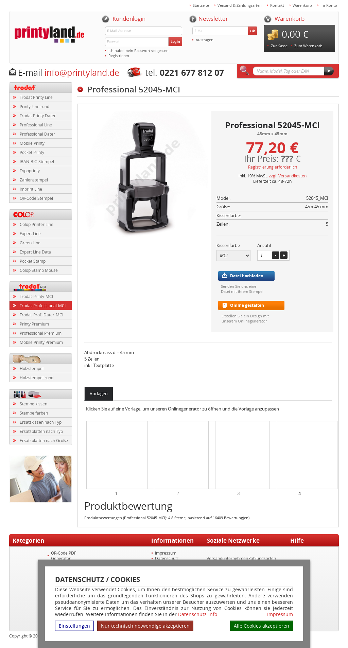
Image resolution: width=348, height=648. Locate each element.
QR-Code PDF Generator (63, 555)
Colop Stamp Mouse (39, 270)
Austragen (204, 39)
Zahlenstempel (34, 179)
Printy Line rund (34, 106)
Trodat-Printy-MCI (36, 296)
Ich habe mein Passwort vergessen (138, 50)
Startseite (201, 5)
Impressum (280, 614)
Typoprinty (30, 170)
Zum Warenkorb (308, 45)
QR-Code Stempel (36, 198)
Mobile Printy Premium (41, 342)
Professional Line (36, 124)
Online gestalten (247, 305)
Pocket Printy (32, 152)
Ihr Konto (328, 5)
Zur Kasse (279, 45)
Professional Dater (37, 134)
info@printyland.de (82, 72)
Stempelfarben (34, 413)
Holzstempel (32, 368)
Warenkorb (302, 5)
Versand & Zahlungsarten (240, 5)
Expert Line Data (35, 252)
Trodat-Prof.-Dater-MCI (41, 314)
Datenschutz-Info (197, 614)
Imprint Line (31, 189)
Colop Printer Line (36, 224)
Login (175, 41)
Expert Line (30, 233)
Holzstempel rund (36, 377)
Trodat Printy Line (36, 97)
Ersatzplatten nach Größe (44, 440)
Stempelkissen (33, 403)
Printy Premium (34, 324)
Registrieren (118, 55)
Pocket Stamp (33, 261)
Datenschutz (167, 558)
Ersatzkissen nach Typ (41, 422)
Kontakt (277, 5)
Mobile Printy (32, 143)
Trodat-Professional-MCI (43, 305)
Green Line (30, 242)
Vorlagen (99, 393)
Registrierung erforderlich (272, 167)
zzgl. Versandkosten (288, 175)
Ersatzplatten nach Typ (41, 431)
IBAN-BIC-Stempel (37, 161)
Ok (252, 31)
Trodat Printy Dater (38, 115)
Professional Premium (41, 333)
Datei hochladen (246, 276)
